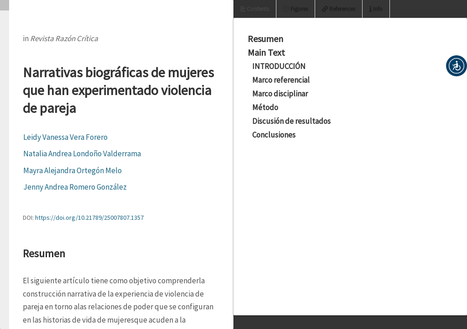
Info (376, 9)
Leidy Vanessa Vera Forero (65, 137)
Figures (295, 9)
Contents (254, 9)
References (338, 9)
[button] (456, 65)
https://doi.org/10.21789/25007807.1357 (89, 217)
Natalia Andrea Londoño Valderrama (82, 154)
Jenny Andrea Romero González (75, 187)
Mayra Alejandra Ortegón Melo (72, 170)
